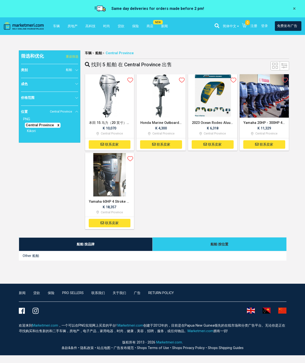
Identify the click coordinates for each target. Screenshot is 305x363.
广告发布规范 (124, 348)
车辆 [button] (56, 26)
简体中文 (229, 26)
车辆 (88, 53)
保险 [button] (135, 26)
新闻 (22, 293)
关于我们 (119, 293)
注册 (254, 26)
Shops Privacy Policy (189, 348)
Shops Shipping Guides (226, 348)
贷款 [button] (121, 26)
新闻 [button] (164, 26)
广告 (137, 293)
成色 (24, 84)
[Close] (294, 8)
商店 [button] (150, 26)
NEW (158, 22)
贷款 (36, 293)
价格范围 (27, 98)
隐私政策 (87, 348)
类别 (46, 69)
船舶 (98, 53)
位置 (46, 111)
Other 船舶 (31, 256)
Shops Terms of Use (153, 348)
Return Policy (161, 293)
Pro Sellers (73, 293)
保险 (51, 293)
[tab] (86, 244)
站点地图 (104, 348)
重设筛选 (72, 56)
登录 (264, 26)
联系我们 (98, 293)
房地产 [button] (73, 26)
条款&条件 (69, 348)
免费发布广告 (287, 26)
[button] (217, 25)
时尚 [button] (106, 26)
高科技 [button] (90, 26)
